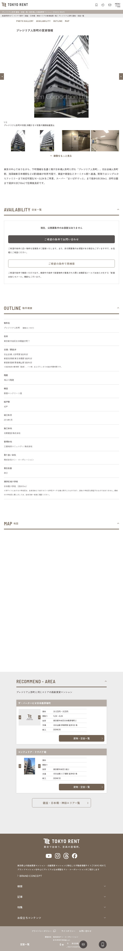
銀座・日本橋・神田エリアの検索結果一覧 (41, 15)
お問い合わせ (85, 931)
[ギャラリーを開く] (61, 156)
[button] (2, 76)
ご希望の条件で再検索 (61, 266)
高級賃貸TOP (7, 15)
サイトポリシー (68, 931)
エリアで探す (18, 15)
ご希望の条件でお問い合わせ (61, 241)
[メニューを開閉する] (117, 5)
